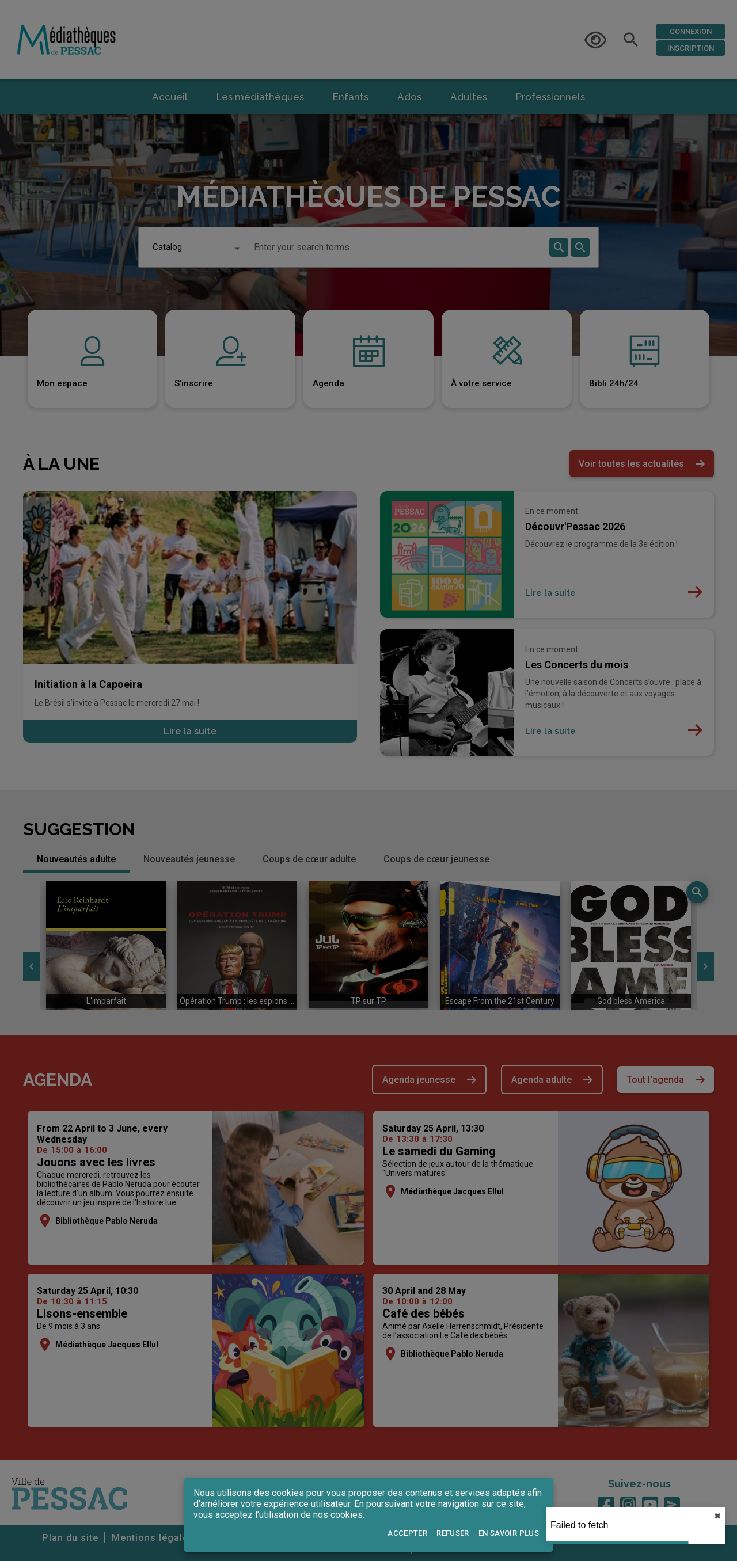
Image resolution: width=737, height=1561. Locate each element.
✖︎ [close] (717, 1516)
